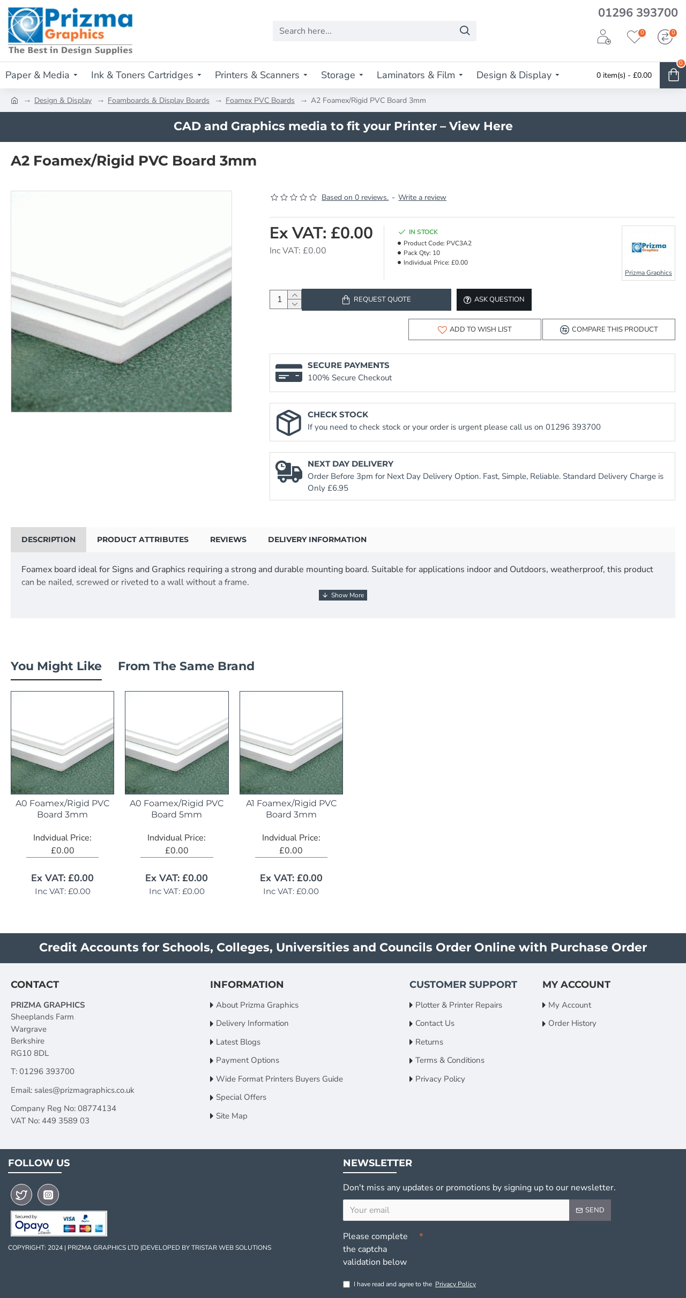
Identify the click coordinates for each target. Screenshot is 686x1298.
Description (48, 547)
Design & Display (63, 100)
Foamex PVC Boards (260, 100)
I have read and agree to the (410, 1284)
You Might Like (56, 663)
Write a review (422, 197)
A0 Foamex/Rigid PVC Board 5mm (176, 806)
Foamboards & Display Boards (159, 100)
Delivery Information (317, 547)
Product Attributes (143, 547)
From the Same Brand (186, 663)
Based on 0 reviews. (355, 197)
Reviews (228, 547)
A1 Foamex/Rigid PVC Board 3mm (291, 806)
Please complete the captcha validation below (375, 1246)
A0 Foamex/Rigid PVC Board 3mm (62, 806)
